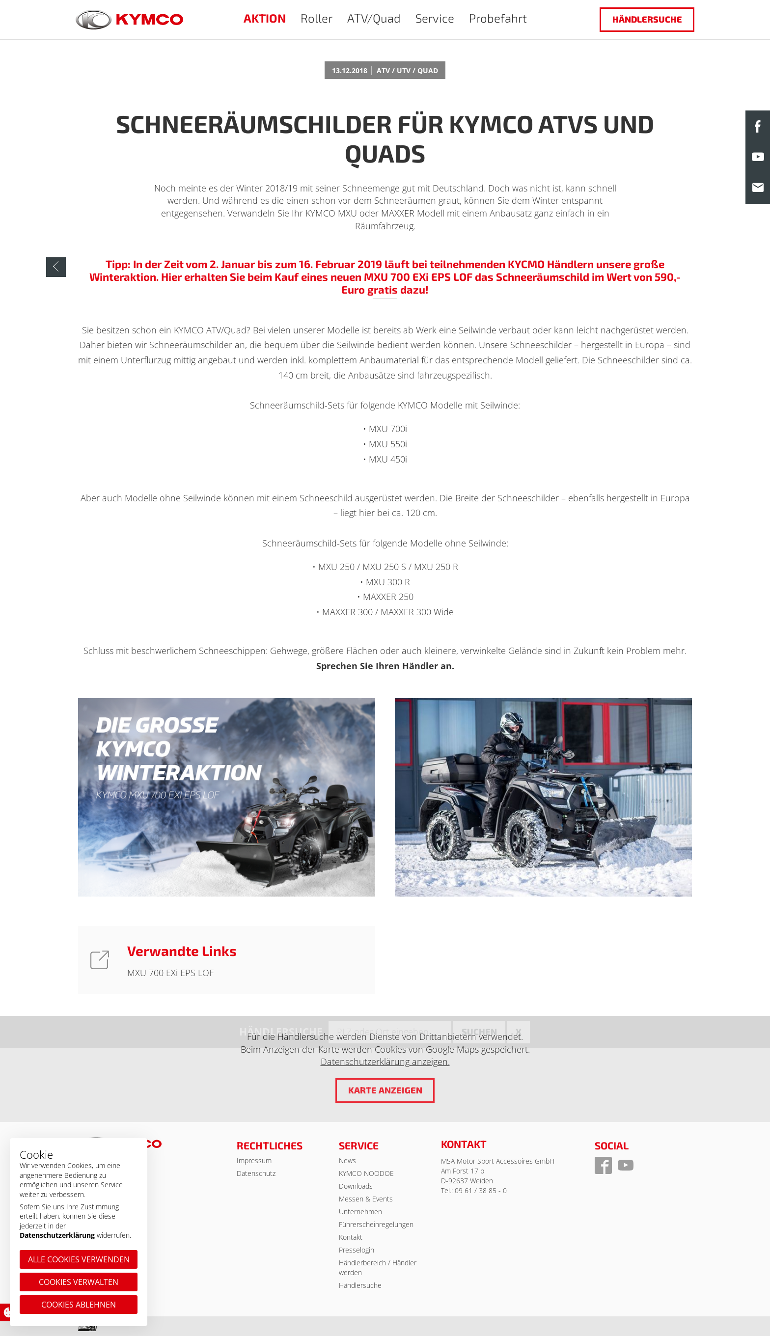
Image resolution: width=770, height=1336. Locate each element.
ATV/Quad (374, 18)
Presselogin (356, 1249)
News (347, 1160)
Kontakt (350, 1237)
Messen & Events (366, 1198)
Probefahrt (498, 18)
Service (434, 18)
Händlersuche (647, 19)
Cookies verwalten (78, 1282)
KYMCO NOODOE (366, 1173)
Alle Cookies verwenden (79, 1259)
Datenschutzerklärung (57, 1235)
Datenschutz (256, 1173)
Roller (316, 18)
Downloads (356, 1186)
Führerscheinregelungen (376, 1224)
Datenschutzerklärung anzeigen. (385, 1061)
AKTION (265, 18)
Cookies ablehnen (78, 1304)
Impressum (254, 1160)
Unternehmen (360, 1211)
